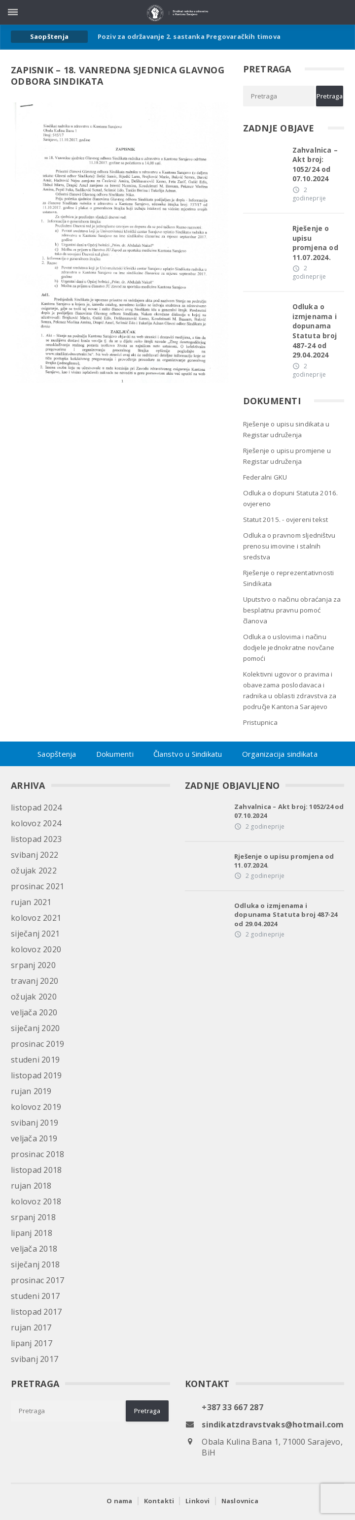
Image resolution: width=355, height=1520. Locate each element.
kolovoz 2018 (36, 1201)
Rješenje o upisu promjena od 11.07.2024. (315, 243)
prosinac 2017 (37, 1280)
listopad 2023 (36, 839)
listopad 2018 (36, 1169)
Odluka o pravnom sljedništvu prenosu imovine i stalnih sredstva (289, 546)
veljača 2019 (34, 1138)
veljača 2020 (34, 1012)
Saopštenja (56, 754)
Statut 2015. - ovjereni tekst (285, 519)
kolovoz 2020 (36, 949)
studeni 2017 (35, 1296)
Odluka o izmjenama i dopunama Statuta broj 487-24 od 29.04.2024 (314, 330)
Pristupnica (260, 722)
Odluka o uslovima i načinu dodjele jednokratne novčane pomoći (288, 647)
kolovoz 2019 (36, 1106)
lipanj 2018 (31, 1233)
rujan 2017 (31, 1327)
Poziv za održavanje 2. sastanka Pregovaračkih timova (189, 36)
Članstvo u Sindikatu (187, 754)
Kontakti (159, 1500)
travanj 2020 (34, 980)
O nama (119, 1500)
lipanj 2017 (31, 1343)
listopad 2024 (36, 807)
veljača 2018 (34, 1248)
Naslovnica (239, 1500)
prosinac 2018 (37, 1154)
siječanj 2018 (35, 1264)
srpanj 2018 (33, 1217)
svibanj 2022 (34, 854)
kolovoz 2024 (36, 823)
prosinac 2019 (37, 1043)
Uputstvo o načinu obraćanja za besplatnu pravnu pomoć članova (292, 610)
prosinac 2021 (37, 886)
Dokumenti (115, 754)
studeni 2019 (35, 1059)
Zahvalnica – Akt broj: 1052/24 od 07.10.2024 (315, 164)
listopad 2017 (36, 1311)
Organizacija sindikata (280, 754)
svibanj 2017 (34, 1359)
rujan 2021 (31, 902)
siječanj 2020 (35, 1028)
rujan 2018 (31, 1185)
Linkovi (197, 1500)
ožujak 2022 (34, 870)
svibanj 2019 (34, 1122)
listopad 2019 (36, 1075)
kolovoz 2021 (36, 917)
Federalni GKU (265, 477)
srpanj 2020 (33, 965)
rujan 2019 (31, 1091)
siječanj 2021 (35, 933)
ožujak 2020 (34, 996)
